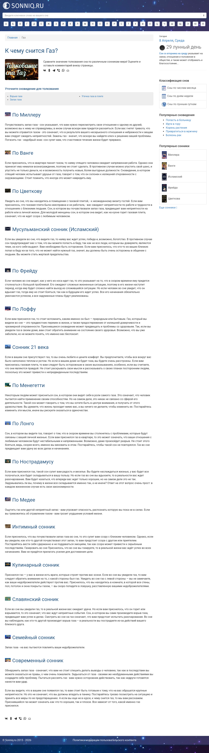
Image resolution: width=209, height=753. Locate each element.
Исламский (172, 177)
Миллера (170, 155)
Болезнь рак (173, 135)
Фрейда (169, 188)
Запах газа (16, 99)
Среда (179, 40)
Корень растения (176, 127)
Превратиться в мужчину (181, 131)
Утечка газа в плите (92, 96)
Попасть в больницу (178, 120)
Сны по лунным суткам (179, 104)
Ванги (168, 166)
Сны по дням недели (177, 96)
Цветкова (171, 198)
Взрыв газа (16, 96)
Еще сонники (168, 207)
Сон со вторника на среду (173, 53)
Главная (12, 37)
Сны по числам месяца (179, 88)
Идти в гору (173, 123)
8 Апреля (166, 40)
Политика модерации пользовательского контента (104, 740)
